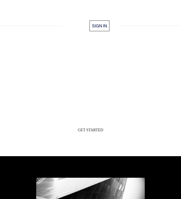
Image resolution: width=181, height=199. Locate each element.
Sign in (99, 25)
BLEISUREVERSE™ (91, 13)
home (78, 25)
